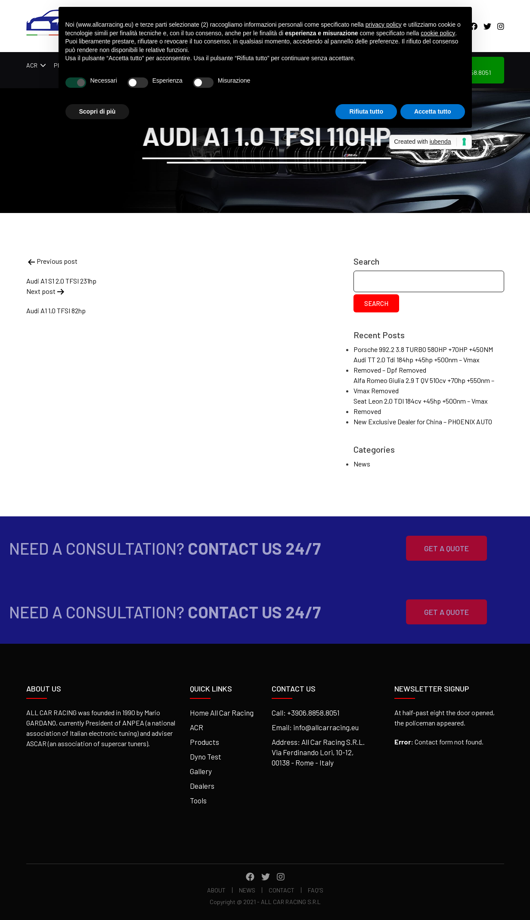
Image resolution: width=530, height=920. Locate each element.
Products (204, 742)
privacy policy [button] (384, 24)
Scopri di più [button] (97, 111)
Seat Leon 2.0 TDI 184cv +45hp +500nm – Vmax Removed (420, 406)
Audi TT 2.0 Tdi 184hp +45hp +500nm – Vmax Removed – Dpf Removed (416, 364)
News (361, 464)
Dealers (202, 785)
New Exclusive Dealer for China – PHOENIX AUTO (422, 421)
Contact (281, 890)
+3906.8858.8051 (313, 712)
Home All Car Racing (222, 712)
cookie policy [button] (438, 33)
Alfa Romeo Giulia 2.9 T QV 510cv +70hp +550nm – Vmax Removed (423, 385)
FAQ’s (315, 890)
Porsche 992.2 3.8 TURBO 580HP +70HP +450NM (423, 349)
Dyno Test (205, 756)
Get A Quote (435, 548)
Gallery (201, 771)
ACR (31, 65)
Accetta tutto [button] (432, 111)
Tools (198, 800)
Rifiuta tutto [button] (366, 111)
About (216, 890)
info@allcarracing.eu (326, 727)
